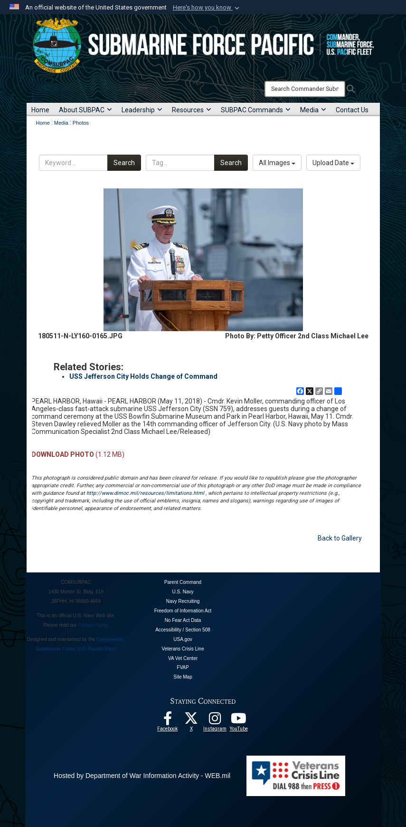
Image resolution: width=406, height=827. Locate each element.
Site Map (182, 676)
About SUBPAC (85, 110)
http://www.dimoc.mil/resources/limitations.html (145, 493)
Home (40, 110)
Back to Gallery (340, 538)
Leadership (142, 110)
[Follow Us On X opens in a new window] (191, 721)
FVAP (183, 667)
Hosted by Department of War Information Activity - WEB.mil (142, 775)
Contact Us (352, 110)
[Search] (304, 89)
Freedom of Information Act (183, 610)
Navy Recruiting (183, 601)
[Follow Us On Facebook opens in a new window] (167, 721)
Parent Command (182, 582)
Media (313, 110)
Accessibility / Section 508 (182, 629)
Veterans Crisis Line (183, 648)
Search (124, 163)
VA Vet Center (183, 658)
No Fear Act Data (183, 620)
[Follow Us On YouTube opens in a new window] (239, 721)
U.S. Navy (182, 591)
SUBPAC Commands (256, 110)
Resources (191, 110)
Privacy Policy (93, 625)
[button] (207, 7)
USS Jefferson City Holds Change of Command (143, 376)
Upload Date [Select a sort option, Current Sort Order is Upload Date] (333, 163)
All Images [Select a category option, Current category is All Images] (277, 163)
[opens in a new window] (215, 721)
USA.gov (182, 639)
